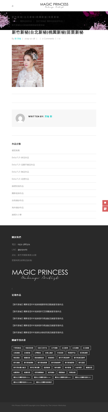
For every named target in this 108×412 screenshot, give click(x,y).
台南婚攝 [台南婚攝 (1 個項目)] (17, 353)
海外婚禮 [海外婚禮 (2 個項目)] (57, 367)
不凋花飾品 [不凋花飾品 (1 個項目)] (17, 348)
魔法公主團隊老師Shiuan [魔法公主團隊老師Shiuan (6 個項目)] (23, 382)
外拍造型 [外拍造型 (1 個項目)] (60, 353)
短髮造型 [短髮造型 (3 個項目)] (27, 372)
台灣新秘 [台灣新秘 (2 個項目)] (38, 353)
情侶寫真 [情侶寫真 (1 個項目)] (17, 358)
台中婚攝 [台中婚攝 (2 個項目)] (54, 348)
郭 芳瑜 (18, 39)
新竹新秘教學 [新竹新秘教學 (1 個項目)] (56, 362)
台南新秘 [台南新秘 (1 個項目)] (27, 353)
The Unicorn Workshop (57, 405)
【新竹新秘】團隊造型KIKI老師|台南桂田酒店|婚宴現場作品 (37, 332)
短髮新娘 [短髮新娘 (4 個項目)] (17, 372)
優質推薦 (16, 150)
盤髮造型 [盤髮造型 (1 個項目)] (89, 367)
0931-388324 (24, 244)
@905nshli (22, 250)
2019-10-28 (30, 39)
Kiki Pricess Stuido (19, 405)
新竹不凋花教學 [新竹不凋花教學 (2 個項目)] (64, 358)
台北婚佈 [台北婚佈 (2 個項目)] (65, 348)
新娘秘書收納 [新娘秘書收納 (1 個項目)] (39, 358)
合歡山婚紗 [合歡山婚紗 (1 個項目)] (49, 353)
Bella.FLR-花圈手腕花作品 (23, 165)
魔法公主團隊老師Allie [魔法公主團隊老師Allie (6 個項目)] (22, 377)
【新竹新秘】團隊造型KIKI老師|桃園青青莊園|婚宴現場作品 (37, 304)
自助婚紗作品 (18, 200)
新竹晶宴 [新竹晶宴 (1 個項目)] (82, 362)
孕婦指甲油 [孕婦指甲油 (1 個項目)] (72, 353)
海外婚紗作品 (18, 207)
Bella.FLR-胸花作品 (20, 172)
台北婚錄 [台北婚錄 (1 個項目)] (86, 348)
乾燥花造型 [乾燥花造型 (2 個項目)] (29, 348)
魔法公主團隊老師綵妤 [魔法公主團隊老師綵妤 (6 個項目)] (44, 382)
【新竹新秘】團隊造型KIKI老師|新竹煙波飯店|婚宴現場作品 (37, 318)
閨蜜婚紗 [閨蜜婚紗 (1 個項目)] (62, 372)
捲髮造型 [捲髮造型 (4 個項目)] (27, 358)
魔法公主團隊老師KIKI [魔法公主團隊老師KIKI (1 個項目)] (83, 377)
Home (14, 21)
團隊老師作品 (26, 21)
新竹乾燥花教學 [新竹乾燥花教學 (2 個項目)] (79, 358)
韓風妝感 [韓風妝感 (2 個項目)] (72, 372)
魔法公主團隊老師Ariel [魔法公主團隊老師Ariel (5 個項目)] (42, 377)
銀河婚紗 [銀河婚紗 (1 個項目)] (51, 372)
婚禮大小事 (17, 215)
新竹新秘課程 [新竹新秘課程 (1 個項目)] (69, 362)
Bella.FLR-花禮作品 (20, 179)
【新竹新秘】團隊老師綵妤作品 (49, 21)
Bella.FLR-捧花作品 (20, 157)
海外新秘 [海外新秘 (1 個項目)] (68, 367)
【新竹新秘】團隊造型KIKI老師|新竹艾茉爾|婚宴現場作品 (36, 311)
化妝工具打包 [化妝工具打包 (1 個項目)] (42, 348)
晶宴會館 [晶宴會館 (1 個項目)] (47, 367)
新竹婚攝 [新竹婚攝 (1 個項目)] (17, 362)
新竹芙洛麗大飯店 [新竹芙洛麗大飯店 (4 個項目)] (20, 367)
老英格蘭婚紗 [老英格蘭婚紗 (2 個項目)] (39, 372)
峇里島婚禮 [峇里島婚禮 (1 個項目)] (84, 353)
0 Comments (48, 39)
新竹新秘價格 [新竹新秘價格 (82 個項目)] (28, 362)
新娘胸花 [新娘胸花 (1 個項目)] (51, 358)
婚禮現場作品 (18, 186)
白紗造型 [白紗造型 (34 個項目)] (79, 367)
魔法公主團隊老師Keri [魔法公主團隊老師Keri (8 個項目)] (63, 377)
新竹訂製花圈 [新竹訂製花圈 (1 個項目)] (35, 367)
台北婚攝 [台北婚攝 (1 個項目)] (75, 348)
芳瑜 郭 (48, 116)
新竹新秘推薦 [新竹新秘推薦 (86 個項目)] (42, 362)
